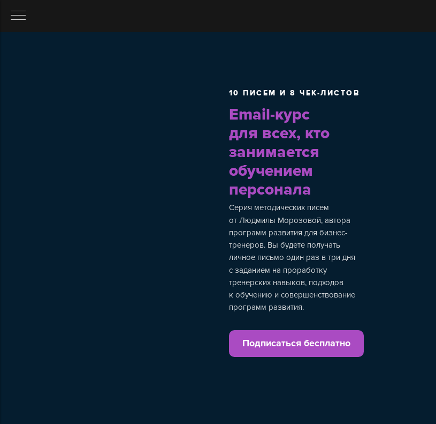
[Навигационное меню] (18, 16)
